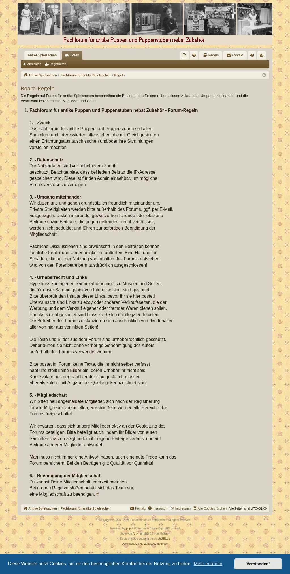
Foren (74, 55)
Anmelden (34, 64)
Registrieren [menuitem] (263, 56)
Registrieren (58, 64)
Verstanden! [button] (258, 564)
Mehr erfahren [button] (208, 563)
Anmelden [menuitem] (253, 56)
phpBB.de (163, 538)
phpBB (130, 528)
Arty (135, 533)
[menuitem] (184, 55)
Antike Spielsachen (42, 55)
